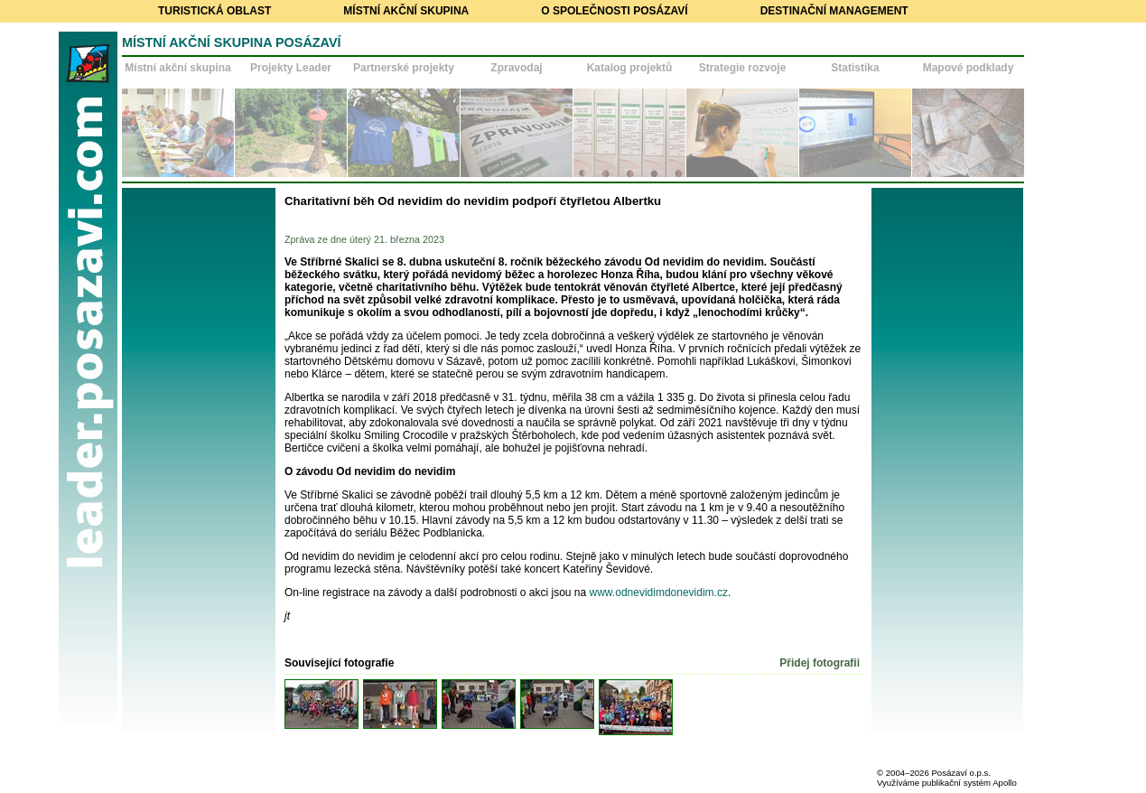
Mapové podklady (968, 67)
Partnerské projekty (403, 67)
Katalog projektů (630, 67)
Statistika (855, 67)
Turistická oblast (214, 11)
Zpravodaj (516, 67)
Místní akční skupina (406, 11)
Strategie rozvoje (743, 67)
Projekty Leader (290, 67)
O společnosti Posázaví (614, 11)
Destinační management (834, 11)
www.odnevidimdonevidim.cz (659, 592)
